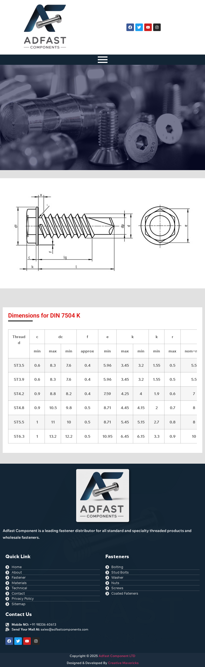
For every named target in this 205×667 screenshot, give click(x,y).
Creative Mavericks (123, 663)
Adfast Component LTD (116, 656)
